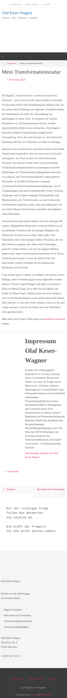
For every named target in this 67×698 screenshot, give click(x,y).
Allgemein (11, 63)
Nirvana (34, 694)
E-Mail (47, 4)
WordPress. (46, 694)
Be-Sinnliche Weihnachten (51, 491)
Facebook (15, 4)
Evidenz (9, 489)
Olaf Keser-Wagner (17, 13)
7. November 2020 (16, 79)
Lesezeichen (12, 471)
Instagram (32, 4)
